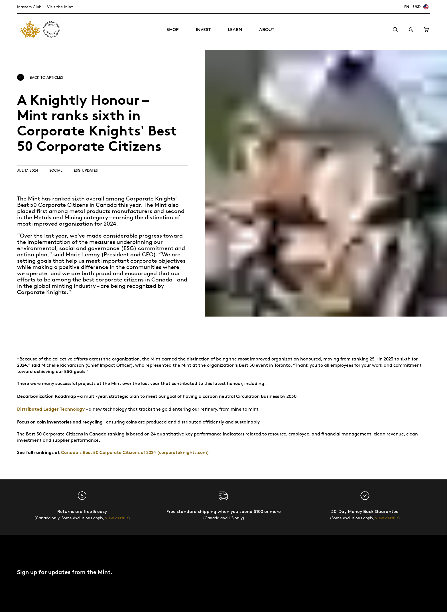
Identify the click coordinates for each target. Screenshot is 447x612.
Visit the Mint (60, 6)
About (266, 29)
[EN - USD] (415, 6)
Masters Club (29, 6)
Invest (203, 29)
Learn (235, 29)
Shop (172, 29)
